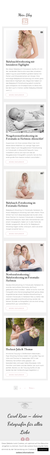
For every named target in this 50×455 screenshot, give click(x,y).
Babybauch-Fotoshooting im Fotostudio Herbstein (20, 204)
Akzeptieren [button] (43, 449)
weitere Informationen (25, 452)
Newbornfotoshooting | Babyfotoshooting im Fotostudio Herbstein (22, 277)
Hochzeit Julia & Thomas (19, 349)
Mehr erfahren (16, 95)
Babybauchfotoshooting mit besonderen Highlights (20, 63)
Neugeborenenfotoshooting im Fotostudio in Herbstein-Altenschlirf (24, 137)
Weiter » (32, 388)
